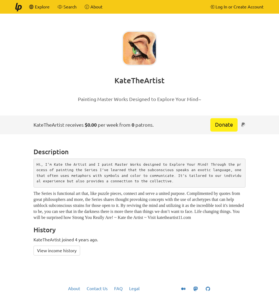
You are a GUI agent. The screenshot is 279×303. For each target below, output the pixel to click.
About (74, 288)
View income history (57, 250)
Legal (134, 288)
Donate (224, 124)
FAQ (118, 288)
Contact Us (97, 288)
